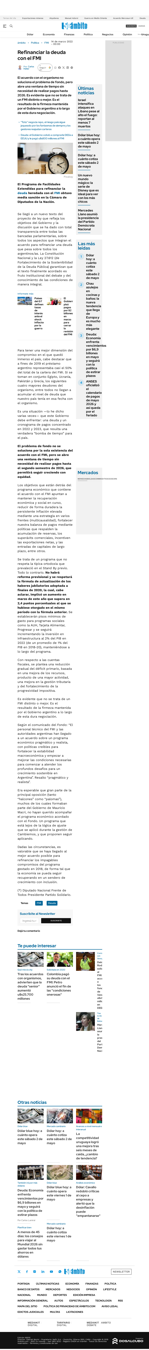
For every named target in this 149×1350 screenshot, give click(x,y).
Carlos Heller (28, 67)
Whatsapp (60, 1271)
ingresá (141, 26)
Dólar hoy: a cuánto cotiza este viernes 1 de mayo (59, 1234)
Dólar (30, 34)
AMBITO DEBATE (99, 1324)
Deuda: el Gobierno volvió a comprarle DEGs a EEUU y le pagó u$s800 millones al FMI (47, 136)
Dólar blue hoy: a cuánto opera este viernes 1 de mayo (59, 1193)
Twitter (19, 1271)
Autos (58, 1300)
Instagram (34, 1271)
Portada (24, 1283)
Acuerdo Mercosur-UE (123, 18)
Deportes (60, 1295)
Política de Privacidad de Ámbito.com (69, 1306)
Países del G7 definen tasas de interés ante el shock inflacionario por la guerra (41, 313)
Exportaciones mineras (32, 18)
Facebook (27, 1271)
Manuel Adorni (71, 18)
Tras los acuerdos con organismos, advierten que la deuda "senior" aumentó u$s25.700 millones (30, 986)
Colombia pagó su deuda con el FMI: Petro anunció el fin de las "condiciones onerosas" (59, 984)
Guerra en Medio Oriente (95, 18)
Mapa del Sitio (27, 1306)
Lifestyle (109, 1289)
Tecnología (103, 1300)
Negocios (107, 34)
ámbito (22, 43)
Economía (49, 34)
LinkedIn (42, 1271)
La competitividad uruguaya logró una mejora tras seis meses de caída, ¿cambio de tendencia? (87, 1146)
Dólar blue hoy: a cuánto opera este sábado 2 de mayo (89, 140)
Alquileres (54, 18)
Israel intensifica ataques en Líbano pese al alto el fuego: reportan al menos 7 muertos (88, 113)
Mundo (42, 1295)
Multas (55, 1312)
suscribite (131, 26)
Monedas (82, 479)
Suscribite (56, 921)
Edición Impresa (84, 1295)
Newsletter (121, 1271)
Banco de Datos (28, 1289)
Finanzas (69, 34)
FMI (46, 43)
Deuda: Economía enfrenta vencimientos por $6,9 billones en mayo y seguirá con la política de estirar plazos (96, 355)
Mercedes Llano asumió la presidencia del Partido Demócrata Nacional (88, 219)
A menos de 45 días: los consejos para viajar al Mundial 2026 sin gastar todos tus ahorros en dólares (30, 1244)
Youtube (51, 1271)
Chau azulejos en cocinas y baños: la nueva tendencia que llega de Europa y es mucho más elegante (93, 306)
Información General (33, 1300)
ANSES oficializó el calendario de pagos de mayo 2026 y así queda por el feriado (94, 398)
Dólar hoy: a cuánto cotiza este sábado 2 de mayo (88, 160)
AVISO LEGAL (110, 1306)
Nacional (24, 1295)
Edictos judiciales (31, 1312)
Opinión (127, 34)
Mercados (53, 1289)
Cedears (112, 479)
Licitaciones (74, 1312)
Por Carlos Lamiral (26, 1220)
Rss (120, 1300)
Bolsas (91, 479)
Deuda (143, 18)
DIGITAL (34, 1324)
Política (88, 34)
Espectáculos (79, 1300)
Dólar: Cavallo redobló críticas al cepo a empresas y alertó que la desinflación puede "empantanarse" (88, 1201)
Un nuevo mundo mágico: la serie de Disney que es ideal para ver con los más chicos (88, 188)
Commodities (101, 479)
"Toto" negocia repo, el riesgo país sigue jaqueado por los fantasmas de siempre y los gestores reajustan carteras (45, 125)
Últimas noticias (47, 1283)
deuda (22, 193)
